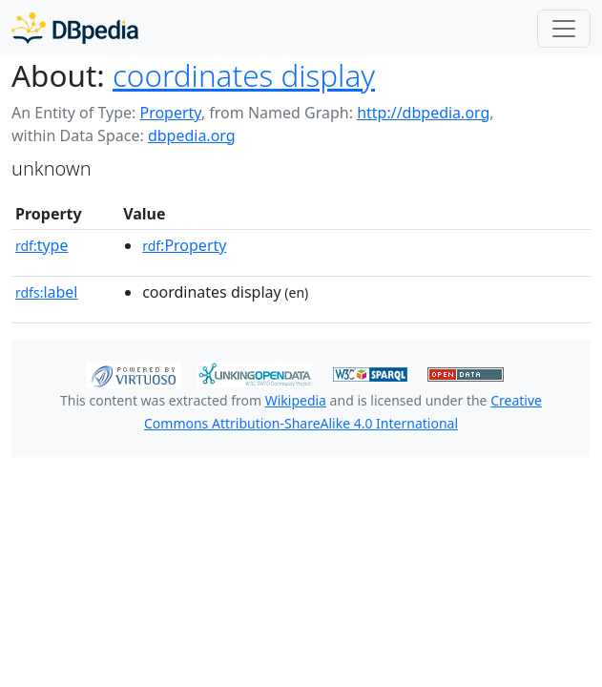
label (46, 291)
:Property (184, 245)
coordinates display (244, 74)
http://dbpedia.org (423, 112)
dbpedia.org (192, 135)
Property (169, 112)
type (42, 245)
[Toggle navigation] (564, 29)
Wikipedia (295, 400)
